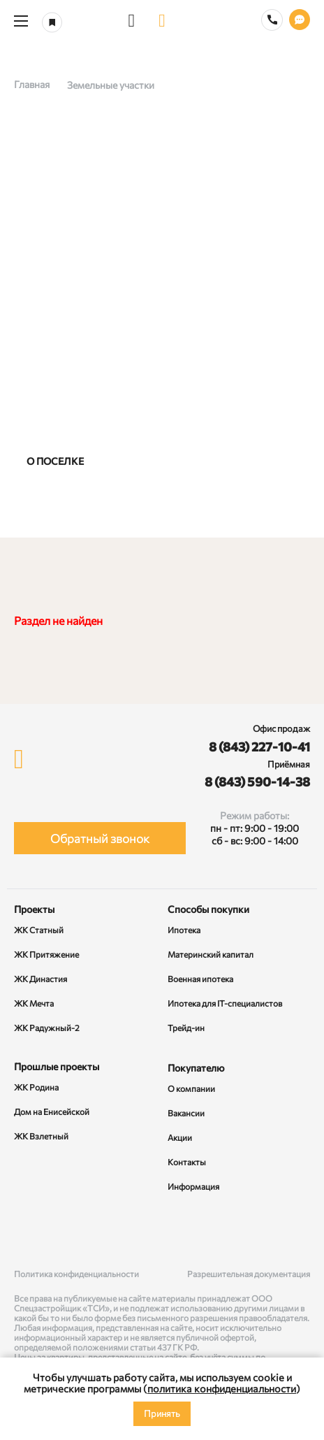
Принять (162, 1413)
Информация (193, 1186)
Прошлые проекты (56, 1066)
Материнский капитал (210, 954)
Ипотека (184, 930)
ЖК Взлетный (41, 1136)
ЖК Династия (40, 979)
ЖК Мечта (34, 1003)
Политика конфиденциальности (76, 1274)
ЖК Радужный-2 (47, 1027)
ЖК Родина (36, 1087)
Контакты (187, 1162)
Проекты (34, 909)
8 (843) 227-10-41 (259, 746)
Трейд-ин (186, 1027)
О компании (191, 1088)
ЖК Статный (39, 930)
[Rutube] (162, 1232)
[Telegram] (297, 1232)
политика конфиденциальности (221, 1388)
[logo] (162, 21)
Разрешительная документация (248, 1274)
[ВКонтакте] (27, 1232)
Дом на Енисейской (51, 1111)
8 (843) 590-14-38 (257, 781)
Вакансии (186, 1113)
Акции (180, 1137)
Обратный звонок (99, 838)
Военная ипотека (200, 979)
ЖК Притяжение (46, 954)
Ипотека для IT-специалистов (225, 1003)
